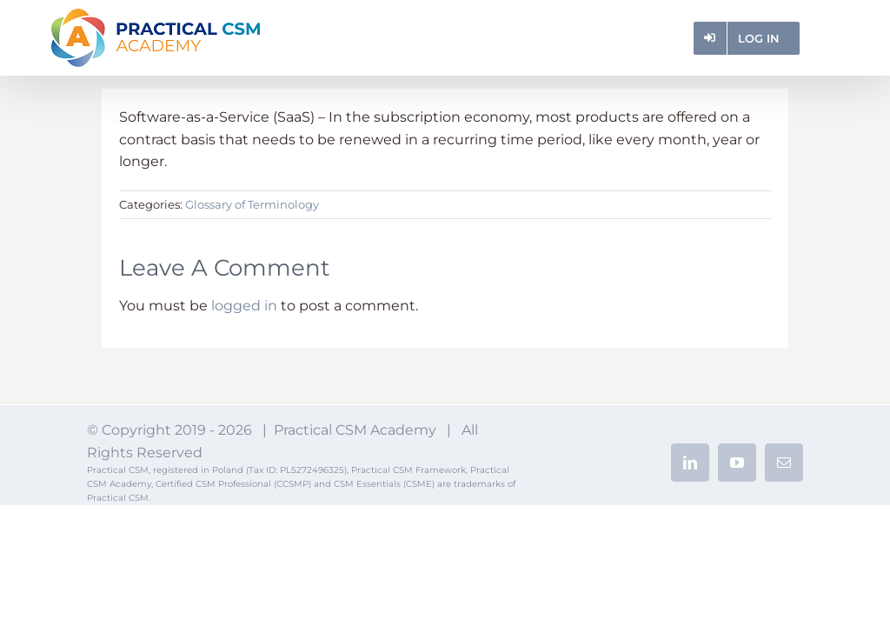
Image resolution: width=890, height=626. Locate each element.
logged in (244, 305)
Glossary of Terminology (252, 204)
